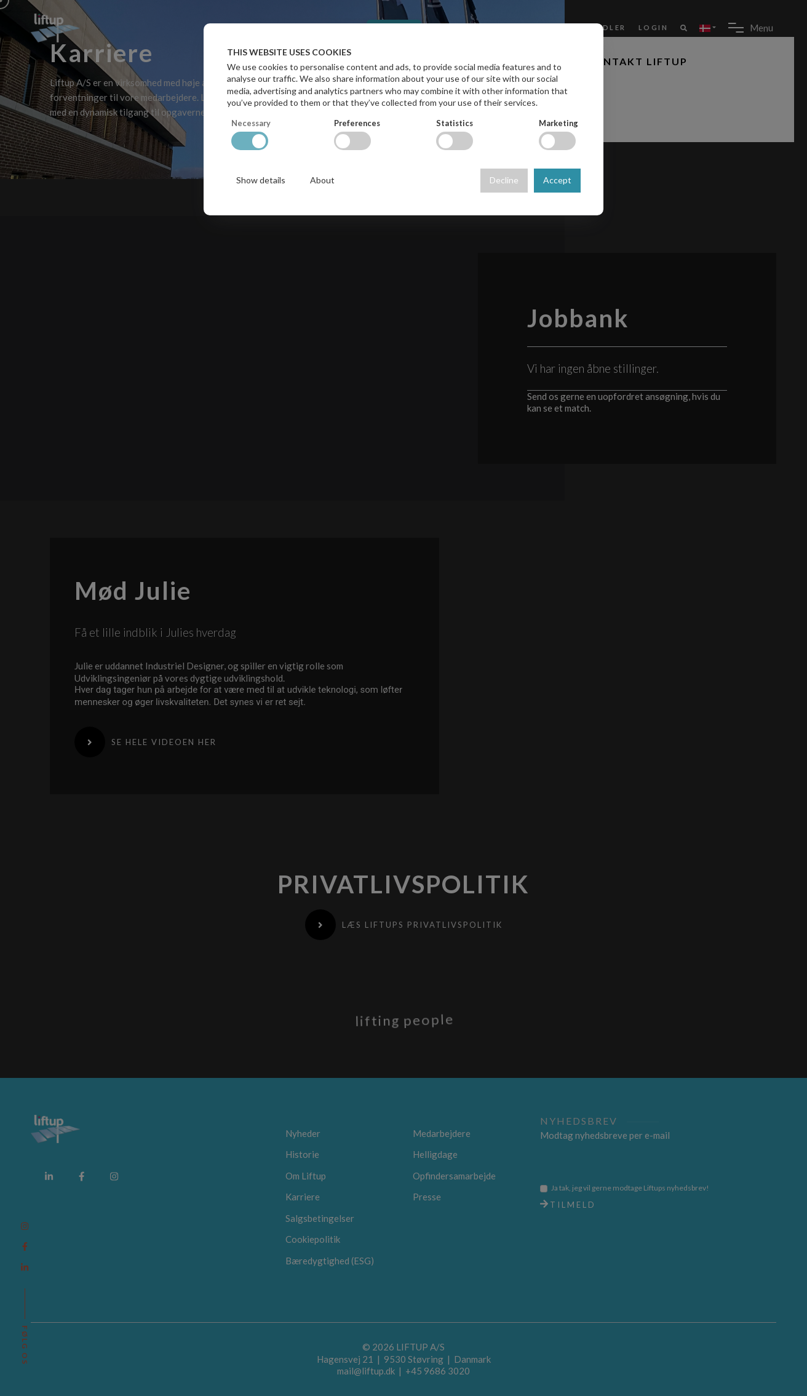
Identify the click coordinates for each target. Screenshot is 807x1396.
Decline (504, 180)
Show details (260, 180)
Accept (557, 180)
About (322, 180)
